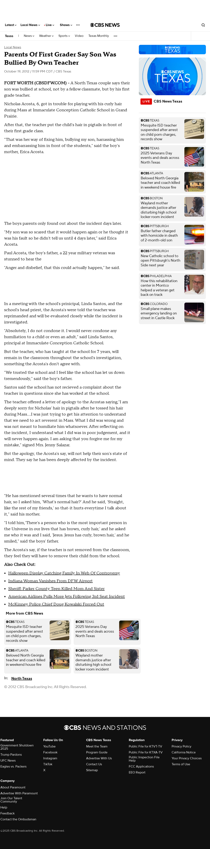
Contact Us (94, 764)
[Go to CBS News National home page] (105, 25)
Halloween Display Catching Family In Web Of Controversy (64, 573)
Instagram (50, 758)
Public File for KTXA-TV (146, 752)
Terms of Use (181, 764)
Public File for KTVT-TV (145, 746)
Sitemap (92, 770)
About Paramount (12, 787)
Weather (46, 36)
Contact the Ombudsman (18, 819)
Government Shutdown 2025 (17, 747)
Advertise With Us (99, 758)
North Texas (21, 678)
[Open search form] (203, 25)
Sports (64, 36)
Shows (66, 25)
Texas (9, 36)
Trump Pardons (11, 754)
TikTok (47, 764)
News (29, 36)
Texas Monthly (98, 36)
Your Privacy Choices (187, 758)
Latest (10, 25)
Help (3, 807)
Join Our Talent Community (11, 800)
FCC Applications (141, 766)
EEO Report (137, 772)
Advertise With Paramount (19, 793)
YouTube (49, 746)
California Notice (184, 752)
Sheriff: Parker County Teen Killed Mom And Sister (56, 588)
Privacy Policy (181, 746)
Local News (30, 25)
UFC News (8, 760)
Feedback (7, 813)
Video (79, 36)
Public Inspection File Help (144, 759)
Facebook (50, 752)
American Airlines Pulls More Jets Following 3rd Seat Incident (66, 596)
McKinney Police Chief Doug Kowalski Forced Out (56, 604)
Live (50, 25)
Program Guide (96, 752)
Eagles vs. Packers (13, 766)
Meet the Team (96, 746)
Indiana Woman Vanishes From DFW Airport (50, 581)
